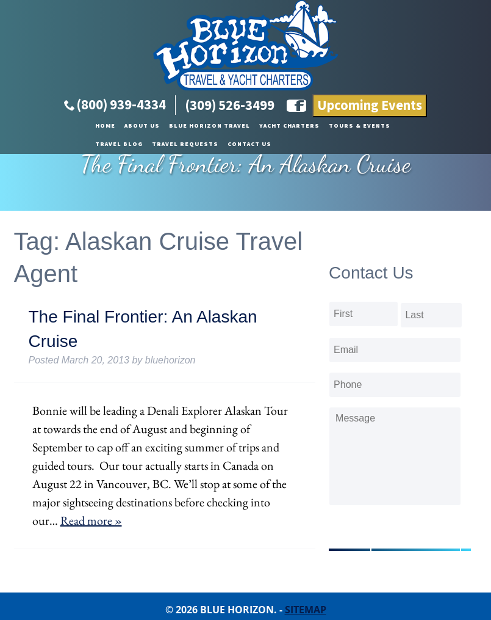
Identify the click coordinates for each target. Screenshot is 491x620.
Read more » (91, 520)
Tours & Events (283, 126)
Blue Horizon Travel (132, 126)
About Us (65, 126)
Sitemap (305, 609)
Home (28, 126)
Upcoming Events (369, 105)
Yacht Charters (212, 126)
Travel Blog (346, 126)
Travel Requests (412, 126)
